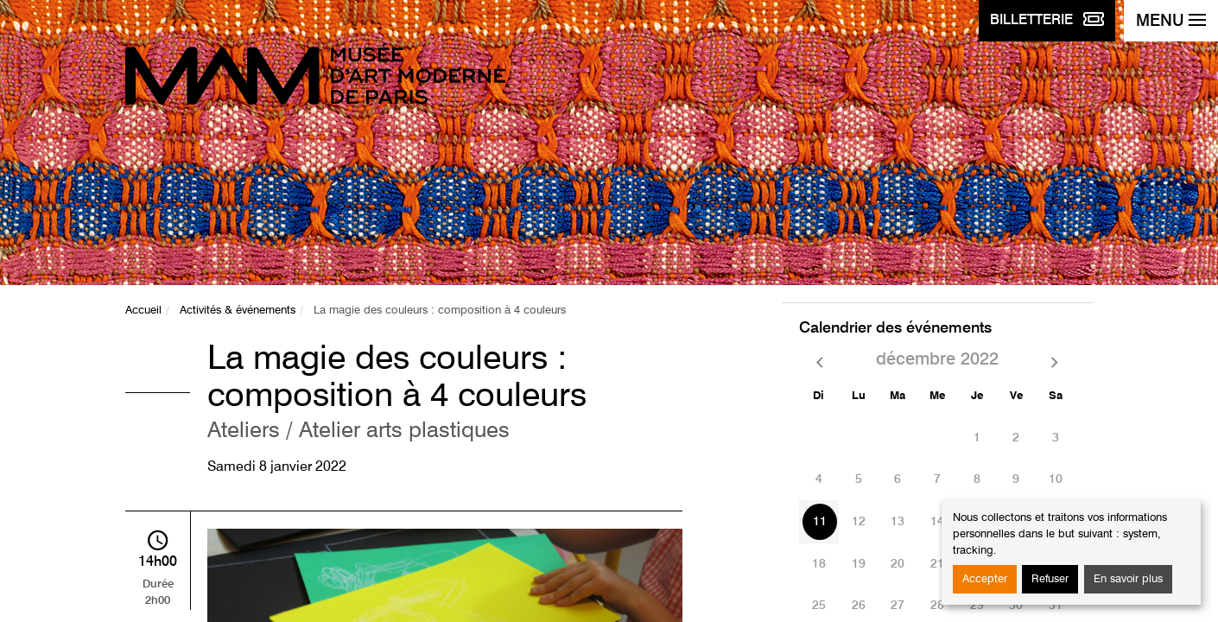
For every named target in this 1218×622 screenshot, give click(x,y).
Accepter (984, 579)
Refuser (1050, 579)
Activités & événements (237, 310)
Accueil (143, 310)
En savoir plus (1128, 579)
